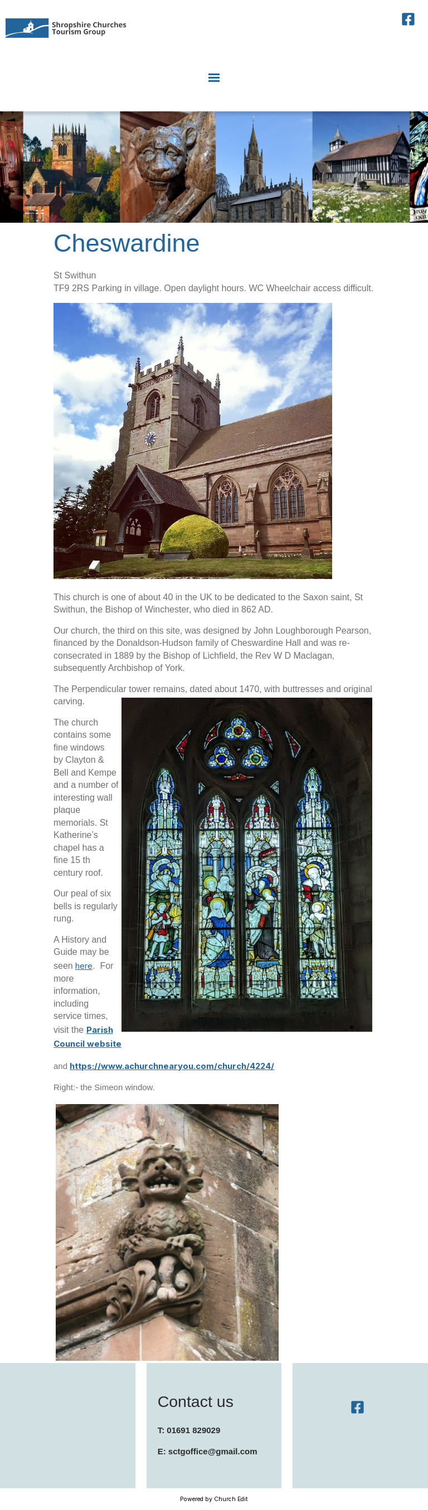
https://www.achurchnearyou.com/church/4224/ (172, 1066)
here (84, 965)
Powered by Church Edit (214, 1499)
